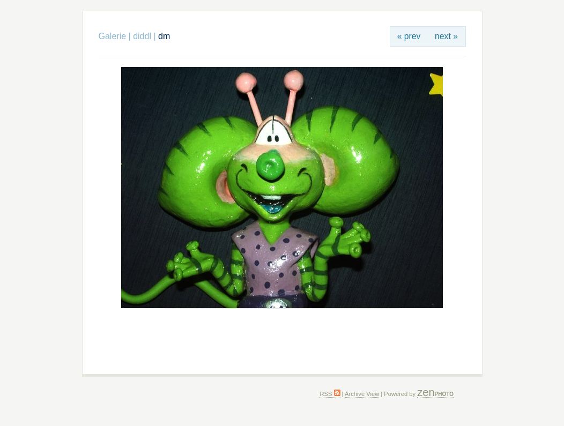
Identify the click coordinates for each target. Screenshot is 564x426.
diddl (142, 36)
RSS (330, 394)
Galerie (113, 36)
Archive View (362, 394)
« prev (409, 36)
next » (446, 36)
